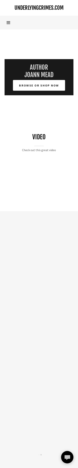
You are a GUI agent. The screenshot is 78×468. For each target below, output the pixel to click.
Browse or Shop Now (39, 85)
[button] (8, 22)
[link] (39, 8)
